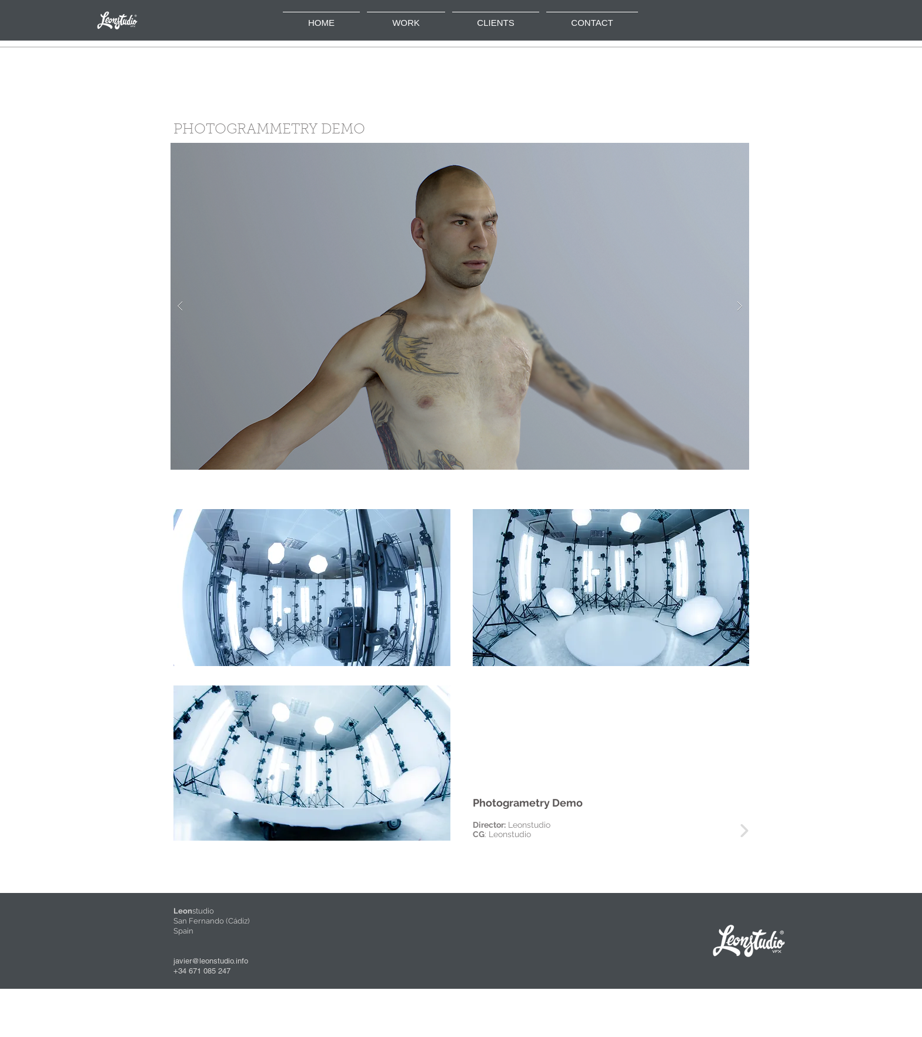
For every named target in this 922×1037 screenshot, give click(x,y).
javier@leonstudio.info (210, 960)
